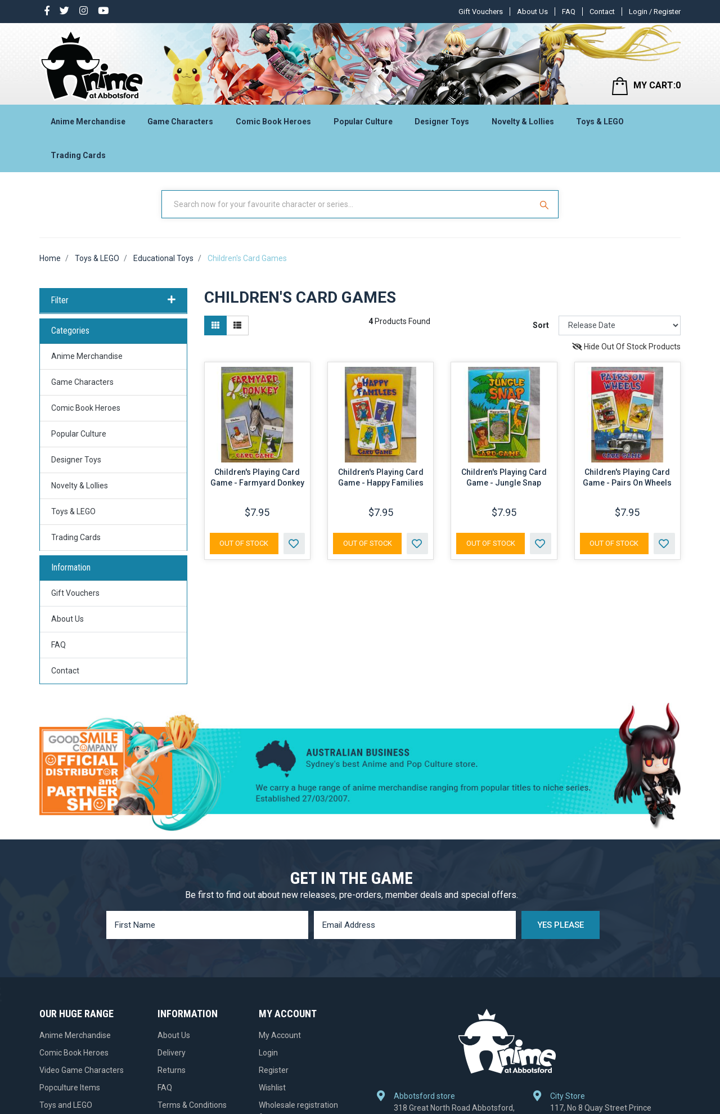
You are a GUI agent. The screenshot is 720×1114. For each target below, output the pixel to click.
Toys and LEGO (65, 1104)
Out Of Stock (243, 543)
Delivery (172, 1052)
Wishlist (272, 1087)
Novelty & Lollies (523, 121)
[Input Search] (347, 204)
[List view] (237, 325)
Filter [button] (113, 300)
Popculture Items (69, 1087)
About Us (532, 11)
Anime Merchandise (88, 121)
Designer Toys (442, 121)
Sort (541, 325)
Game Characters (180, 121)
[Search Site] (545, 204)
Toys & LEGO (600, 121)
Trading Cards (78, 155)
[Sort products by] (620, 325)
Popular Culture (363, 121)
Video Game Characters (81, 1070)
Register (274, 1070)
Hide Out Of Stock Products (626, 346)
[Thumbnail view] (215, 325)
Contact (602, 11)
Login (268, 1052)
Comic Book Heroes (273, 121)
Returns (172, 1070)
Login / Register (655, 11)
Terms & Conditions (192, 1104)
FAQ (568, 11)
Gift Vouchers (480, 11)
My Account (280, 1035)
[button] (294, 543)
